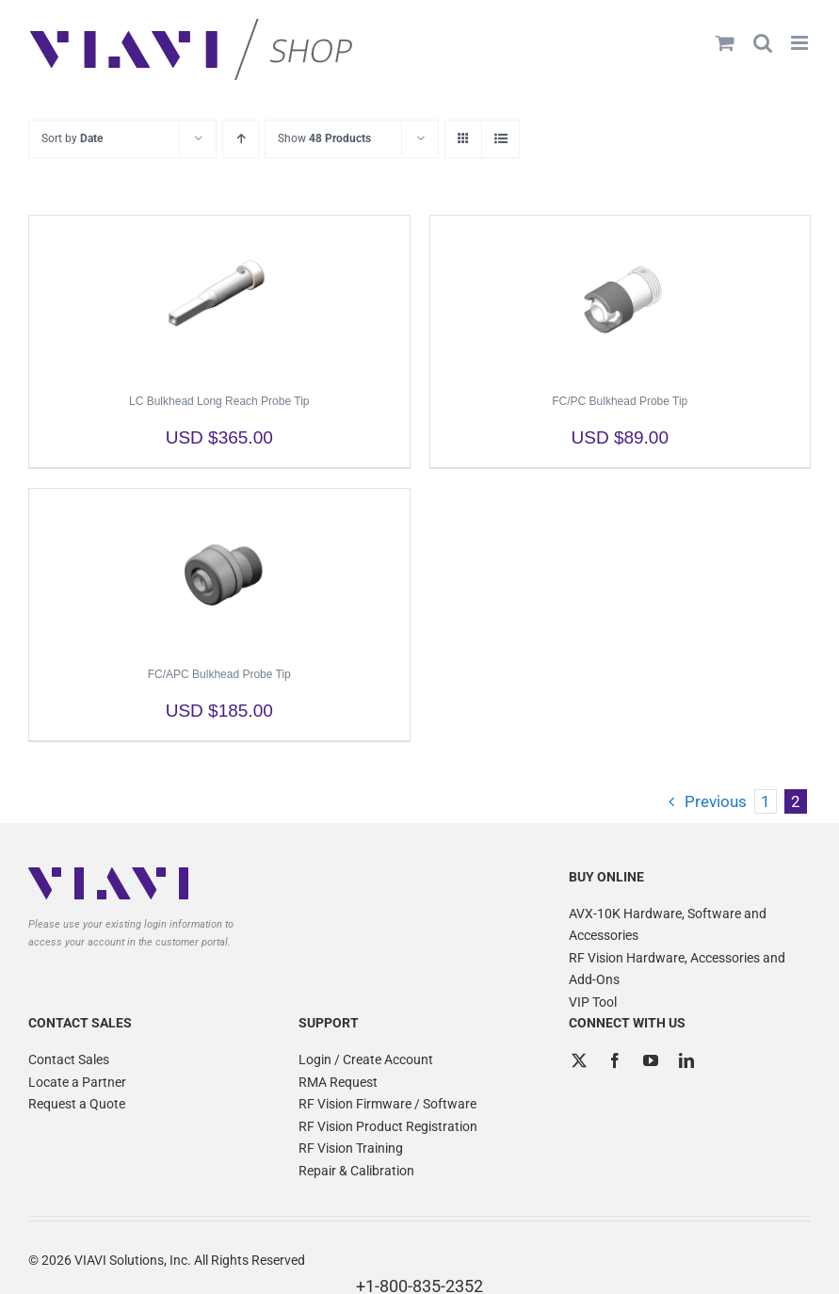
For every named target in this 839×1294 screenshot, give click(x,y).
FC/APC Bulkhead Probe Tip (219, 674)
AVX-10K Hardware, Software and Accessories (667, 925)
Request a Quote (76, 1103)
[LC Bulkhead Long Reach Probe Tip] (219, 296)
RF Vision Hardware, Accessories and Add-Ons (677, 969)
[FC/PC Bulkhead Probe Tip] (620, 296)
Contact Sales (68, 1059)
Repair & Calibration (356, 1170)
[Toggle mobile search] (762, 43)
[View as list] (500, 139)
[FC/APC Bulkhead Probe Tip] (219, 569)
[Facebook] (615, 1060)
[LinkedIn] (686, 1060)
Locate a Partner (77, 1082)
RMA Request (338, 1082)
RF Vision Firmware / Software (387, 1103)
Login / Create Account (365, 1059)
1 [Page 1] (765, 801)
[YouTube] (650, 1060)
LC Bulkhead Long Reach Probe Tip (219, 401)
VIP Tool (593, 1002)
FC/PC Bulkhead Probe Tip (619, 401)
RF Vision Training (350, 1148)
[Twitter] (579, 1060)
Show (324, 138)
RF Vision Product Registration (387, 1126)
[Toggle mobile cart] (725, 43)
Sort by (72, 138)
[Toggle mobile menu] (801, 43)
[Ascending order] (240, 139)
